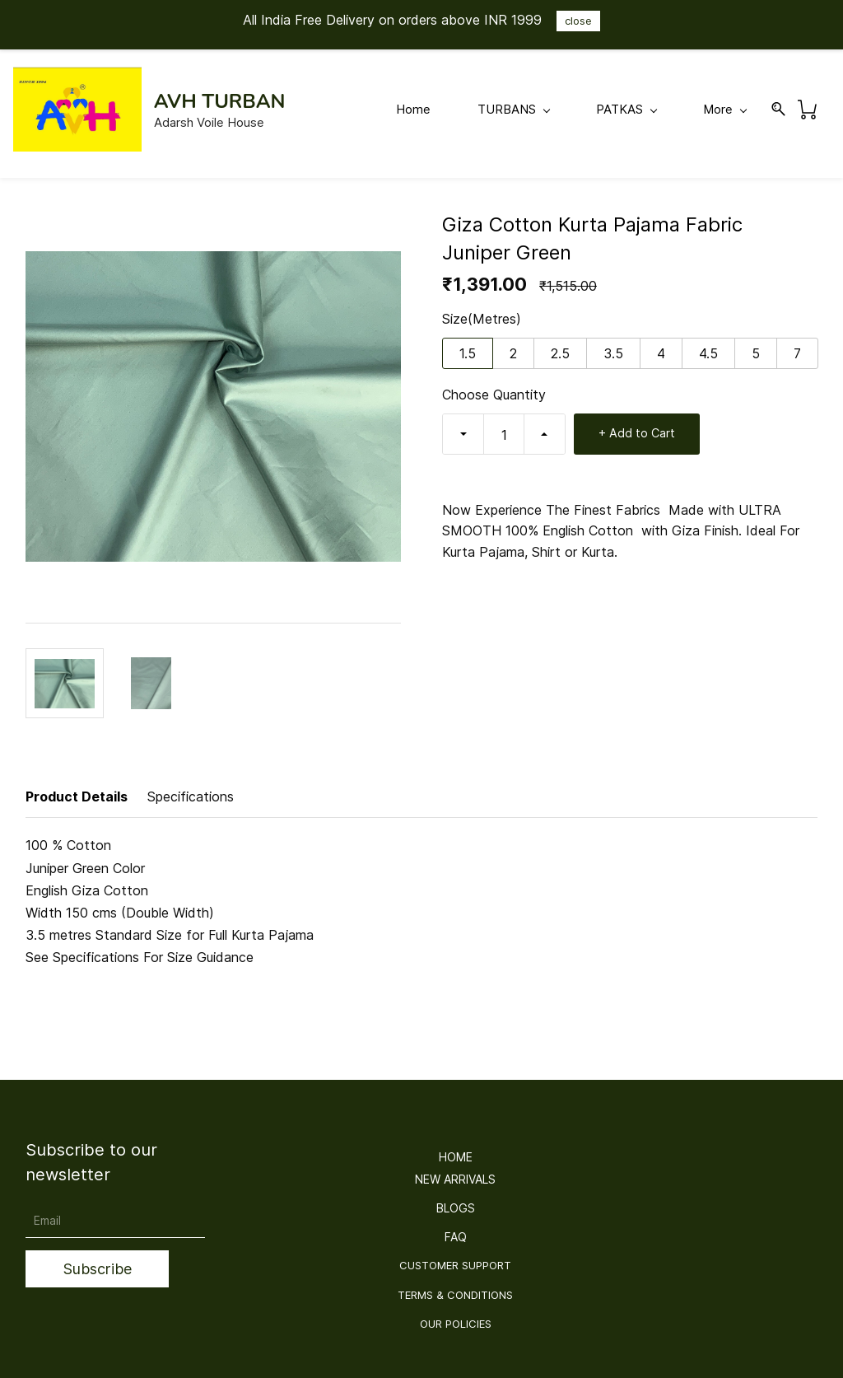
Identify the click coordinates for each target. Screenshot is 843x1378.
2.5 (560, 353)
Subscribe (97, 1269)
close (578, 20)
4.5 (708, 353)
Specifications (190, 796)
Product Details (77, 796)
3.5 (613, 353)
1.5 (467, 353)
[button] (456, 1157)
